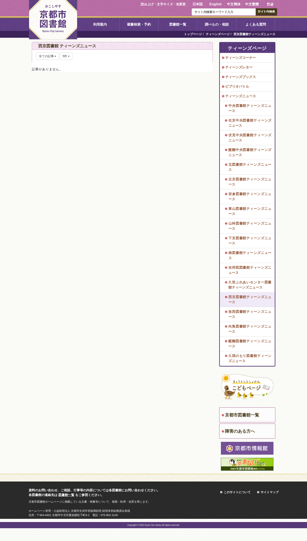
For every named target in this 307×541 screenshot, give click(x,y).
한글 (270, 4)
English (215, 4)
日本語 (197, 4)
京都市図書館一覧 (242, 415)
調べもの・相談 (217, 24)
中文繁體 (252, 4)
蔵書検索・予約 (139, 24)
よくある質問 (255, 24)
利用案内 (100, 24)
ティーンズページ (218, 34)
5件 (66, 56)
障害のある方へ (240, 431)
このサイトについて (237, 492)
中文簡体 (234, 4)
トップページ (193, 34)
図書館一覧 (177, 24)
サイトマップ (270, 492)
